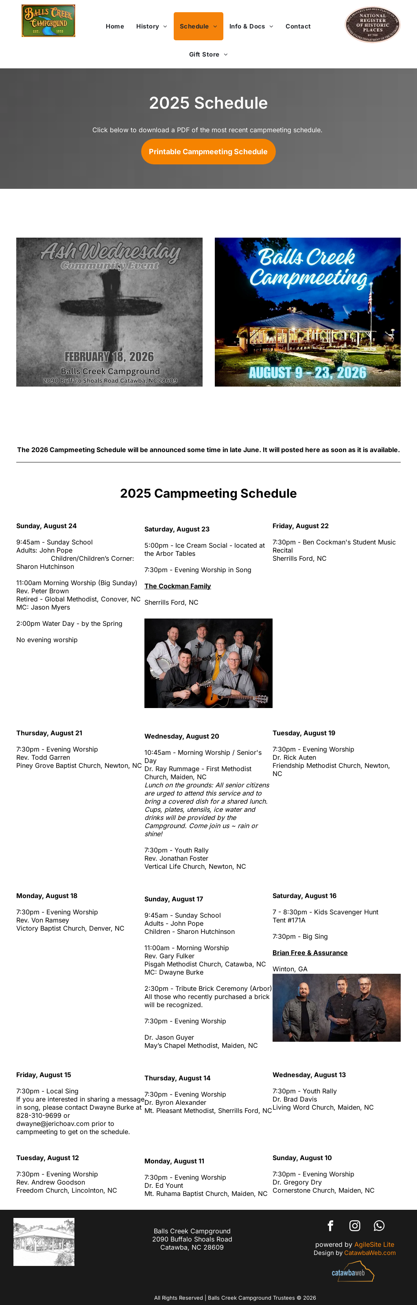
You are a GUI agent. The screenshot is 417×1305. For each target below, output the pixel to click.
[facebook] (330, 1227)
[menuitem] (115, 26)
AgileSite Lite (374, 1244)
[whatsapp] (379, 1227)
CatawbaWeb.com (370, 1253)
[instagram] (355, 1227)
